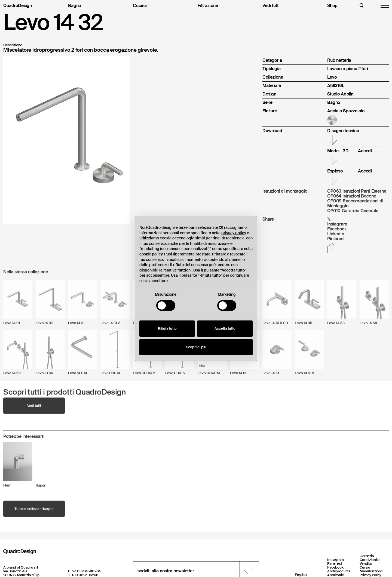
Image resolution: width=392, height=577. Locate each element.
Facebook (335, 567)
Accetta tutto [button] (225, 328)
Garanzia (367, 556)
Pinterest (334, 563)
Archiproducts (338, 571)
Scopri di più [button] (196, 347)
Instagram (335, 559)
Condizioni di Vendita (370, 561)
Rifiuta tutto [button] (167, 328)
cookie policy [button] (151, 254)
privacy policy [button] (233, 232)
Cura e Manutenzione (371, 569)
